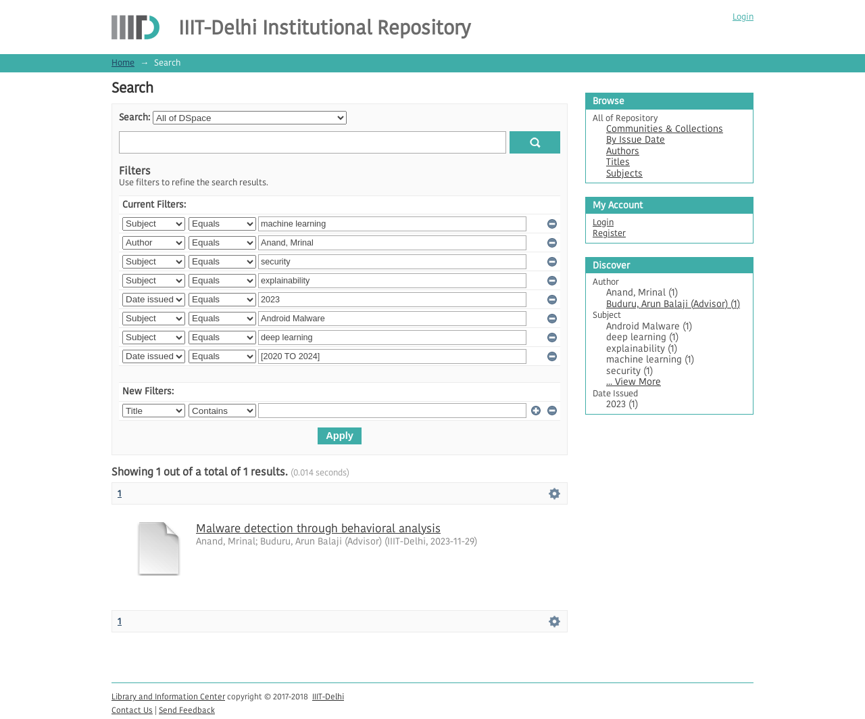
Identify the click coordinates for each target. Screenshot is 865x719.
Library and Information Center (168, 696)
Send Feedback (187, 710)
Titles (618, 162)
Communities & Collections (664, 129)
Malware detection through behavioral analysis (318, 528)
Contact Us (132, 710)
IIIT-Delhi (328, 696)
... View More (633, 382)
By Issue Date (635, 139)
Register (609, 233)
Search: (134, 117)
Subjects (624, 173)
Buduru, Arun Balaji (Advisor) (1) (673, 304)
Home (123, 62)
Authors (622, 151)
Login (743, 16)
